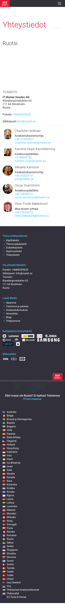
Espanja (9, 433)
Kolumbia (10, 484)
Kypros (8, 495)
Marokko (9, 513)
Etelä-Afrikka (11, 437)
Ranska (9, 531)
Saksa (8, 542)
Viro (7, 586)
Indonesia (10, 451)
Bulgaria (9, 426)
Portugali (9, 524)
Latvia (8, 499)
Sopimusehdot (12, 251)
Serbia (8, 546)
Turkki (8, 575)
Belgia (8, 415)
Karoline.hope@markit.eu (30, 161)
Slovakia (9, 553)
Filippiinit (9, 441)
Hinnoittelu (10, 313)
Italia (7, 470)
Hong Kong (11, 448)
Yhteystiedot (11, 254)
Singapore (10, 549)
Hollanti (9, 444)
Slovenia (9, 557)
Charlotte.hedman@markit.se (33, 142)
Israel (8, 466)
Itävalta (9, 473)
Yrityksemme (11, 321)
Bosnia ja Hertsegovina (17, 419)
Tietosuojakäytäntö (15, 244)
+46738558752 (24, 212)
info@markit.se (24, 179)
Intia (7, 455)
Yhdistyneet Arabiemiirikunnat (21, 589)
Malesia (9, 510)
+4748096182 (23, 157)
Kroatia (9, 491)
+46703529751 (24, 175)
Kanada (9, 477)
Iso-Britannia (11, 462)
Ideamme (9, 302)
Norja (8, 520)
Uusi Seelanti (12, 582)
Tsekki (8, 571)
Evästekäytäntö (13, 247)
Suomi (8, 560)
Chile (7, 430)
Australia (9, 412)
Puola (8, 528)
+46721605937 (24, 139)
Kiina (7, 481)
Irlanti (8, 459)
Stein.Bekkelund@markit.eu (32, 215)
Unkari (8, 578)
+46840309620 (21, 114)
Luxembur (10, 506)
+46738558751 (24, 194)
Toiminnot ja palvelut (15, 306)
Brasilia (9, 422)
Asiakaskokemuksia (15, 310)
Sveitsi (8, 564)
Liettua (8, 502)
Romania (9, 535)
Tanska (9, 568)
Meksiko (9, 517)
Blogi (7, 317)
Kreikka (9, 488)
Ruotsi (8, 539)
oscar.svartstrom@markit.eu (32, 197)
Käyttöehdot (11, 240)
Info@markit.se (26, 121)
